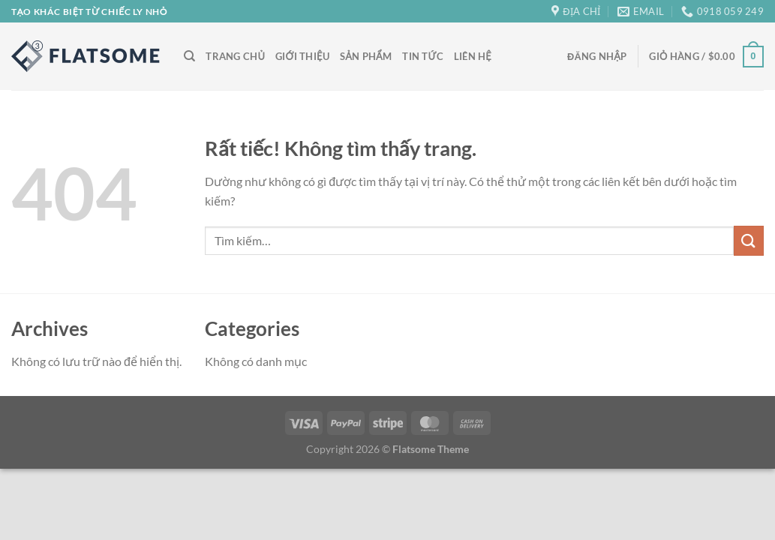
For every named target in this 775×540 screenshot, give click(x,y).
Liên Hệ (472, 56)
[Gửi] (749, 240)
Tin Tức (422, 56)
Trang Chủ (235, 56)
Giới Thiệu (302, 56)
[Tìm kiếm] (189, 56)
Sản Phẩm (366, 56)
